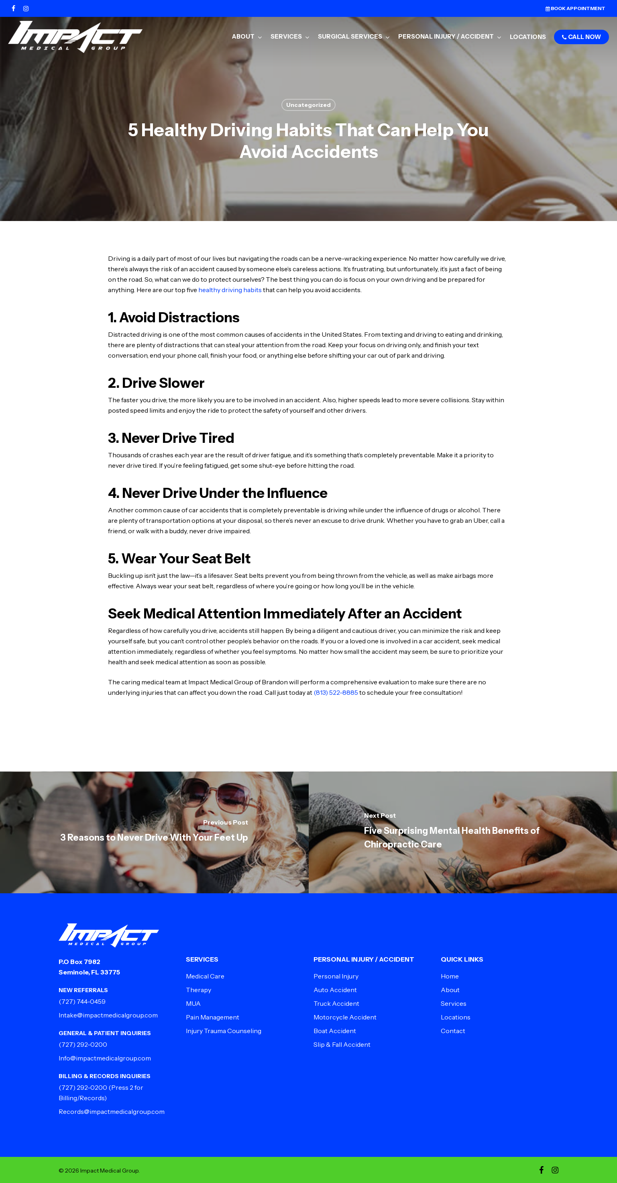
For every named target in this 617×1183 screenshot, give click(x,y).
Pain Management (212, 1017)
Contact (453, 1031)
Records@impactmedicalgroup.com (112, 1111)
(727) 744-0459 (82, 1001)
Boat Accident (335, 1031)
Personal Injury (336, 976)
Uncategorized (308, 104)
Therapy (198, 990)
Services (453, 1003)
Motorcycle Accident (345, 1017)
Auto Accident (335, 990)
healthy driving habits (230, 290)
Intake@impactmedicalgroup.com (108, 1015)
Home (450, 976)
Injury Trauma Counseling (223, 1031)
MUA (193, 1003)
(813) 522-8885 (336, 692)
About (450, 990)
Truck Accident (336, 1003)
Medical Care (205, 976)
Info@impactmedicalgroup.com (105, 1058)
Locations (455, 1017)
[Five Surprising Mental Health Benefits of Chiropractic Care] (463, 832)
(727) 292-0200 (83, 1044)
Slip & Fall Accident (342, 1044)
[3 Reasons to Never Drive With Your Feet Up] (154, 832)
